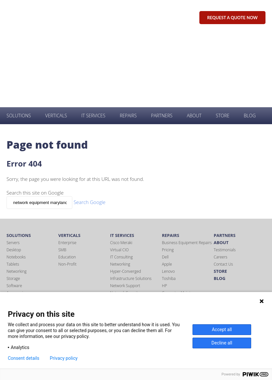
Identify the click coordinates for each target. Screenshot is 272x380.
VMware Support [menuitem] (124, 264)
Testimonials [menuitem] (225, 178)
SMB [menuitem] (62, 178)
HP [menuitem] (164, 214)
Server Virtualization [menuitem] (127, 243)
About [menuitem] (194, 44)
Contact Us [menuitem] (223, 193)
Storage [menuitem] (13, 207)
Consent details (23, 358)
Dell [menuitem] (165, 185)
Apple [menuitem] (167, 193)
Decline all (221, 342)
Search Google (90, 130)
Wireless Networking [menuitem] (128, 250)
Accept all (222, 329)
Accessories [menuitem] (17, 221)
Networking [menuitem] (16, 200)
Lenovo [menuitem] (168, 200)
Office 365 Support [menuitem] (126, 236)
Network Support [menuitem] (125, 214)
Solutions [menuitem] (19, 44)
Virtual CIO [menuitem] (119, 178)
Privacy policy (64, 358)
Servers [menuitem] (13, 171)
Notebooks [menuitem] (16, 185)
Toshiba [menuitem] (169, 207)
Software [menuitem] (14, 214)
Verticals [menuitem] (56, 44)
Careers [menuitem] (220, 185)
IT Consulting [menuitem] (121, 185)
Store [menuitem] (223, 44)
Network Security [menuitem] (125, 221)
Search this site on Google (35, 121)
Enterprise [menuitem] (67, 171)
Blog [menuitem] (250, 44)
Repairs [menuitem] (128, 44)
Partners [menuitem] (161, 44)
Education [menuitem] (67, 185)
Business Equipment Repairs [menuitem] (187, 171)
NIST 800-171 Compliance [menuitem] (132, 228)
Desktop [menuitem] (14, 178)
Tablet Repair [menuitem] (173, 228)
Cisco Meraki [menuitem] (121, 171)
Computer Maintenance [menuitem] (183, 221)
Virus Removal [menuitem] (122, 257)
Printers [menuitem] (13, 228)
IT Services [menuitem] (93, 44)
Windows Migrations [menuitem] (128, 279)
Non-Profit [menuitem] (67, 193)
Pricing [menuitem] (168, 178)
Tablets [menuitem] (13, 193)
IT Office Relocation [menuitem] (127, 271)
